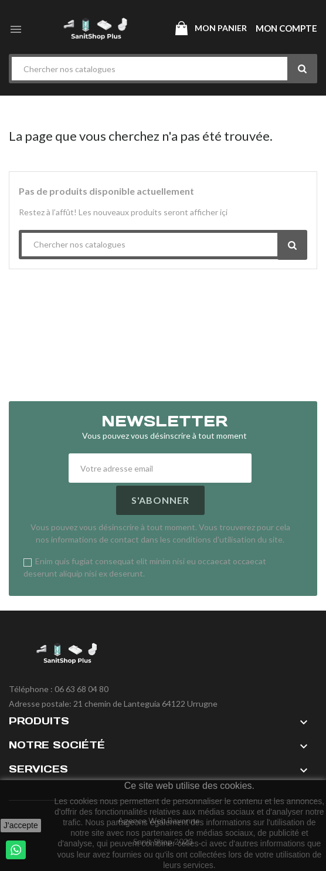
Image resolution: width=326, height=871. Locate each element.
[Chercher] (163, 68)
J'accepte (21, 825)
